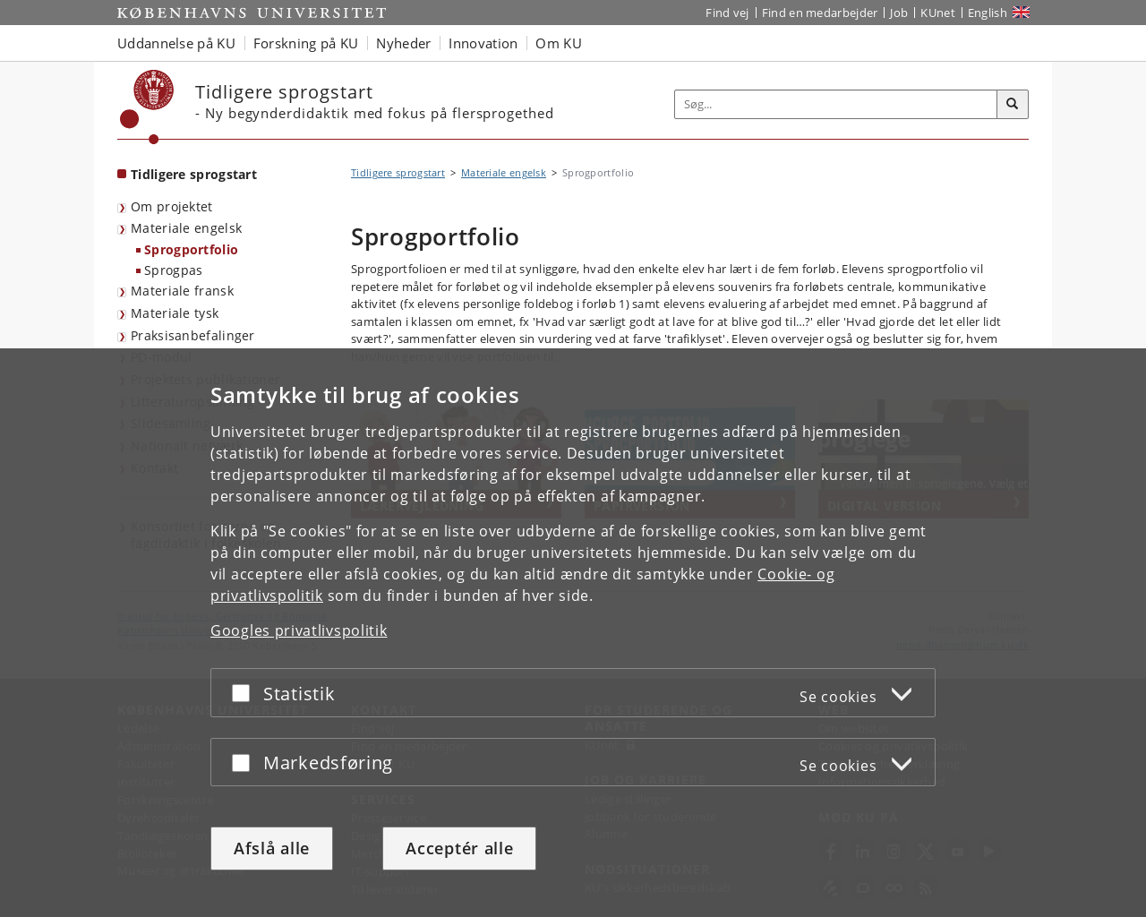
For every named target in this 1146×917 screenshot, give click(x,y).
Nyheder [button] (403, 43)
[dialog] (573, 632)
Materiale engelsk (186, 227)
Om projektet (172, 206)
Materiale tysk (174, 312)
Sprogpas (173, 270)
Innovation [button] (483, 43)
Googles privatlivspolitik (299, 630)
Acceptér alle (459, 848)
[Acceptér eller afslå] (245, 692)
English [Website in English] (987, 12)
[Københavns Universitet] (147, 107)
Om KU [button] (558, 43)
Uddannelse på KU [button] (176, 43)
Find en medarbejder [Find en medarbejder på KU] (820, 12)
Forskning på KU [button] (306, 43)
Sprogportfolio (191, 249)
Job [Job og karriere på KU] (899, 12)
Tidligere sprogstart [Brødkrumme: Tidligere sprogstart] (398, 172)
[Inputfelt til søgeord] (836, 104)
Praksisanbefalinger (193, 335)
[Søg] (1012, 105)
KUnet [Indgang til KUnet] (937, 12)
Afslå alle (272, 848)
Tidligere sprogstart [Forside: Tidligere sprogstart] (194, 174)
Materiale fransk (182, 290)
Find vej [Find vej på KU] (727, 12)
